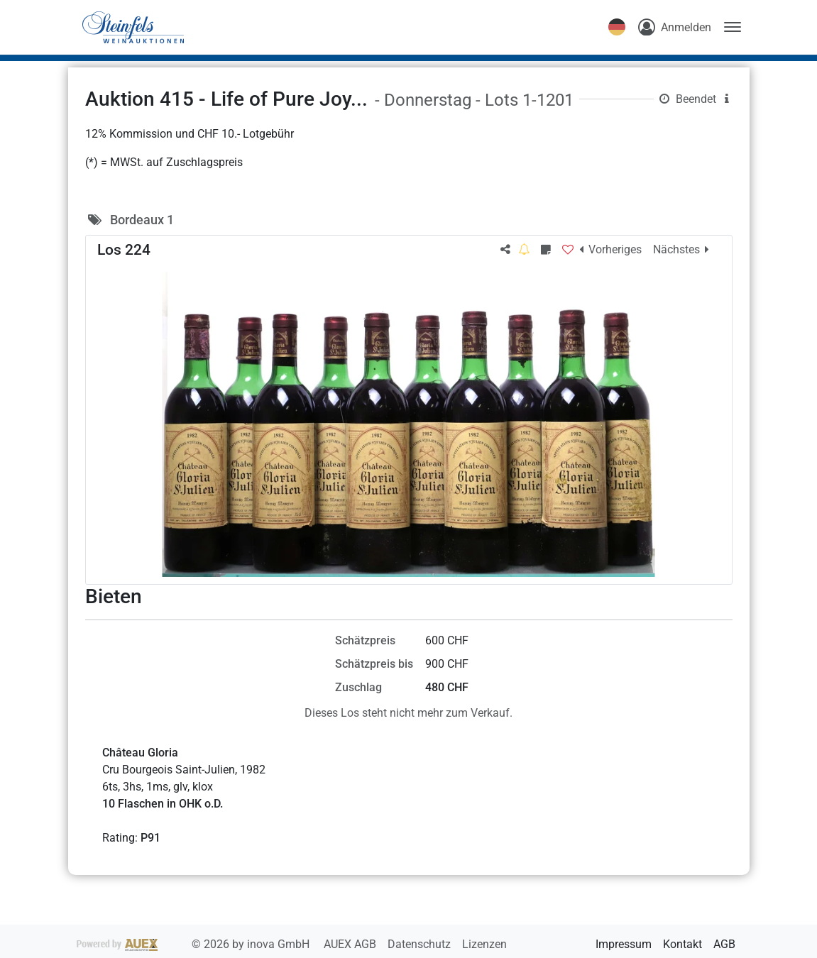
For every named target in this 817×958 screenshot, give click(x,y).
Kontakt (682, 944)
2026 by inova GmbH (194, 944)
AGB (724, 944)
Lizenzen (484, 944)
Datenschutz (421, 944)
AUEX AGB (351, 944)
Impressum (624, 944)
